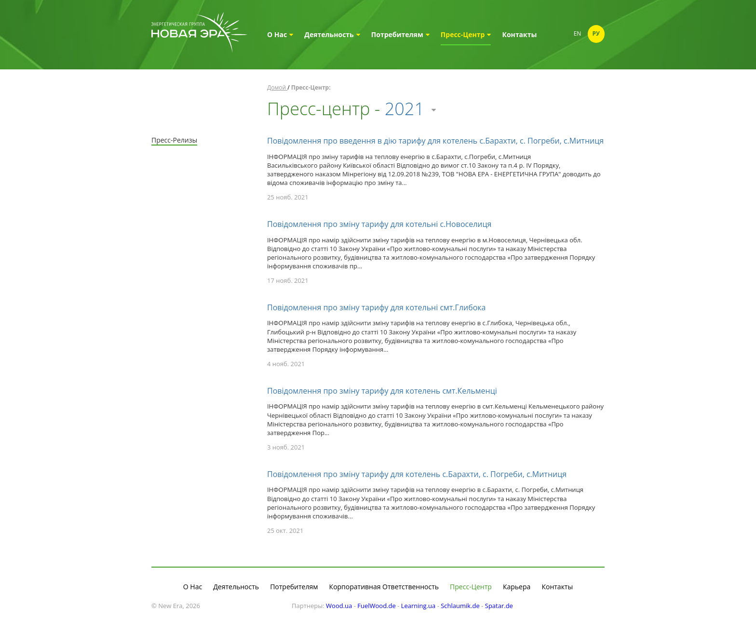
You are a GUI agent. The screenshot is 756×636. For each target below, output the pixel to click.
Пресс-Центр (466, 34)
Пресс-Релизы (174, 140)
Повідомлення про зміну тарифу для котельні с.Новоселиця (379, 224)
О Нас (280, 34)
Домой (277, 87)
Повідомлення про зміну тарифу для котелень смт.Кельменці (382, 390)
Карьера (516, 586)
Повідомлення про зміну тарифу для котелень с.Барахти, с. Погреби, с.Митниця (417, 474)
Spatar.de (499, 605)
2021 (410, 108)
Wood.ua (339, 605)
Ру (596, 33)
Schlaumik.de (460, 605)
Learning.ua (418, 605)
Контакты (519, 34)
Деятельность (332, 34)
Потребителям (400, 34)
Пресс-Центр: (311, 87)
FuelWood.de (376, 605)
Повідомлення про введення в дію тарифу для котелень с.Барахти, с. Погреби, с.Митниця (435, 140)
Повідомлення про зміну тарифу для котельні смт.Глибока (376, 307)
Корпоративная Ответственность (384, 586)
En (577, 33)
